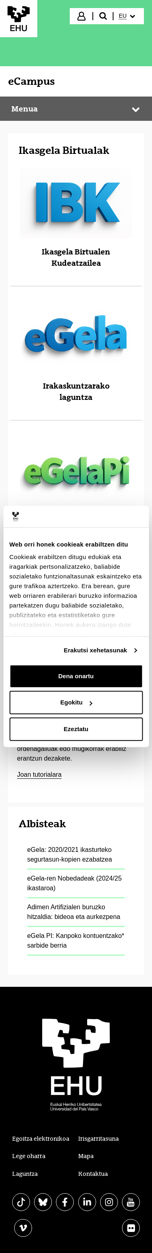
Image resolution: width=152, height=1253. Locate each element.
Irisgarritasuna (98, 1138)
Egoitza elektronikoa (40, 1138)
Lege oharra (28, 1156)
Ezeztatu (76, 728)
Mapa (86, 1156)
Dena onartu (76, 676)
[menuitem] (128, 16)
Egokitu (76, 702)
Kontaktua (93, 1174)
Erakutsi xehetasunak (95, 650)
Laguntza (25, 1174)
